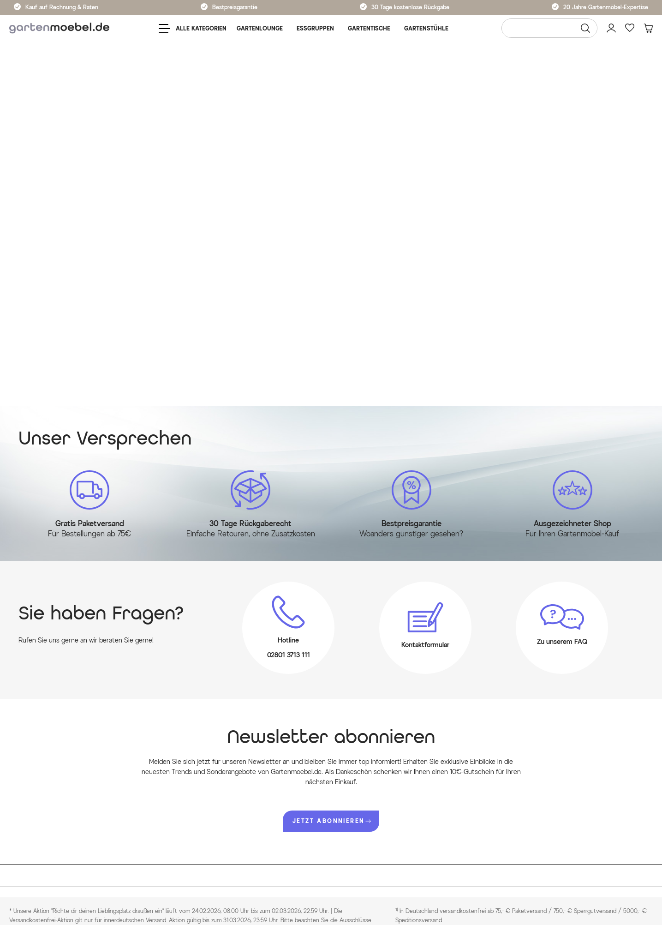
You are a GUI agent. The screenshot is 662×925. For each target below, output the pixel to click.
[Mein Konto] (611, 28)
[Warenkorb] (648, 28)
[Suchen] (585, 28)
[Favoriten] (629, 28)
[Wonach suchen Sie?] (549, 28)
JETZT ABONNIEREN (331, 820)
